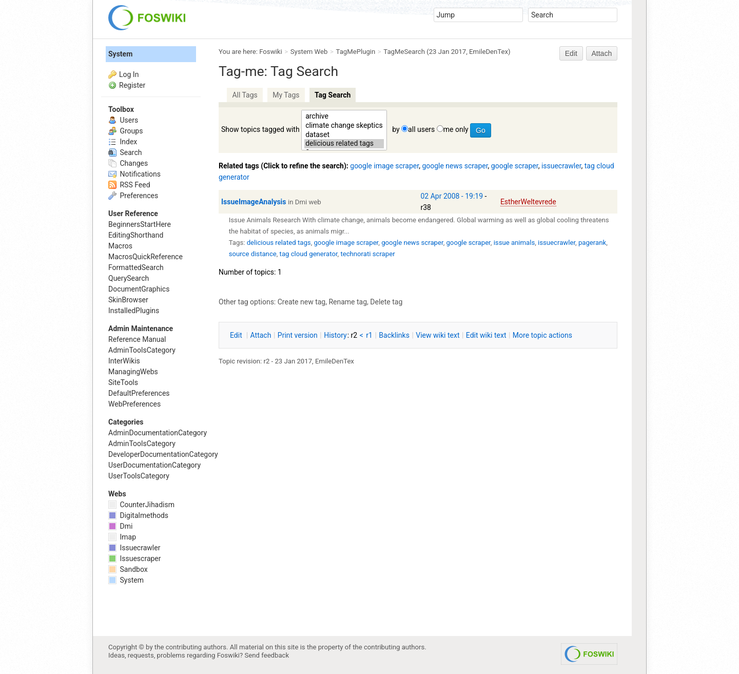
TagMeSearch (404, 51)
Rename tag (347, 302)
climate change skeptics (344, 125)
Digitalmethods (138, 515)
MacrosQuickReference (145, 257)
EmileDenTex (488, 51)
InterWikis (124, 361)
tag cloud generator (309, 254)
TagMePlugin (356, 51)
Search (125, 152)
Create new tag (301, 302)
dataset (344, 135)
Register (132, 85)
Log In (129, 74)
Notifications (134, 174)
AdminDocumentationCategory (157, 433)
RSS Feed (129, 185)
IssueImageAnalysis (253, 202)
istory (335, 335)
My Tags (286, 95)
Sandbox (128, 569)
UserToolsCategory (138, 476)
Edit (571, 53)
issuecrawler (561, 166)
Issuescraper (134, 558)
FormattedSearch (136, 267)
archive (344, 116)
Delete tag (386, 302)
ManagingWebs (133, 372)
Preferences (133, 195)
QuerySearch (128, 278)
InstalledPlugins (133, 310)
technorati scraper (367, 254)
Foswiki (270, 51)
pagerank (592, 242)
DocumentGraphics (138, 289)
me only (456, 129)
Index (122, 142)
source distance (253, 254)
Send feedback (267, 655)
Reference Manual (137, 339)
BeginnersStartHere (139, 224)
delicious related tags (344, 143)
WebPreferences (134, 404)
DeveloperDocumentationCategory (163, 454)
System (120, 54)
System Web (309, 51)
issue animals (514, 242)
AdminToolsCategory (142, 350)
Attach (602, 53)
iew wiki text (437, 335)
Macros (120, 246)
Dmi (120, 526)
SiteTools (123, 382)
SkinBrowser (128, 300)
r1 (369, 335)
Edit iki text (486, 335)
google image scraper (384, 166)
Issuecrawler (134, 548)
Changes (128, 163)
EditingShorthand (135, 235)
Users (123, 120)
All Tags (244, 95)
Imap (122, 537)
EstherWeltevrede (528, 202)
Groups (125, 131)
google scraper (514, 166)
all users (421, 129)
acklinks (394, 335)
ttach (260, 335)
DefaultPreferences (139, 393)
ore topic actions (542, 335)
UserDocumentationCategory (154, 465)
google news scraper (455, 166)
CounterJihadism (141, 504)
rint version (298, 335)
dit (237, 335)
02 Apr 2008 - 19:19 (452, 196)
